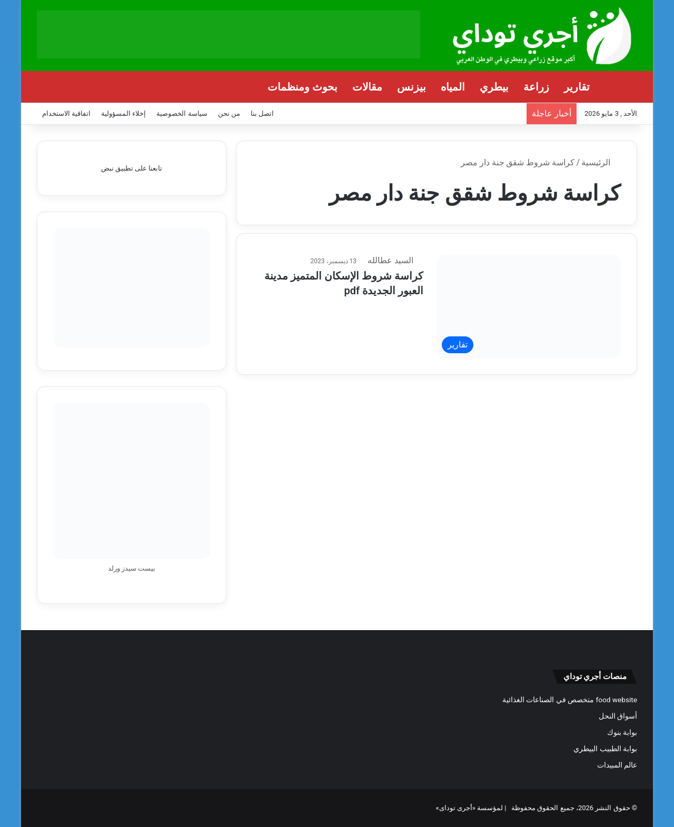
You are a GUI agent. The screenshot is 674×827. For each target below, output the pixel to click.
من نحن (229, 113)
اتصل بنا (262, 113)
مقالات (367, 87)
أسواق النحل (618, 716)
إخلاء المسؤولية (123, 113)
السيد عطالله (398, 260)
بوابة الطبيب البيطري (605, 748)
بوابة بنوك (622, 732)
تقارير (577, 87)
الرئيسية (601, 162)
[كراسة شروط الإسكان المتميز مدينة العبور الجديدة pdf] (529, 306)
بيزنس (411, 87)
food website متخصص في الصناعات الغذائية (569, 699)
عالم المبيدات (617, 765)
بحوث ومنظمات (302, 87)
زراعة (536, 87)
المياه (453, 87)
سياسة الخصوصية (181, 113)
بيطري (494, 87)
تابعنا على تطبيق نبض (132, 168)
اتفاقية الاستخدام (66, 113)
